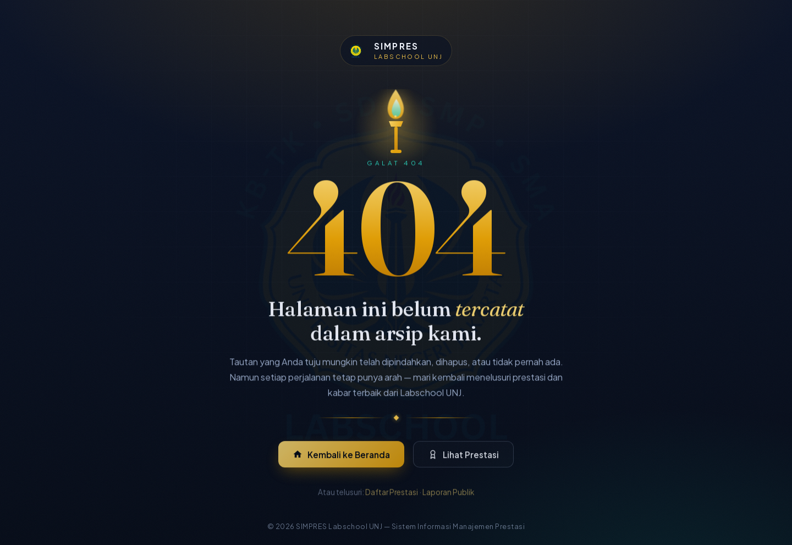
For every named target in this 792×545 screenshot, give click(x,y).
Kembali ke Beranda (342, 460)
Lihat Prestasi (463, 460)
